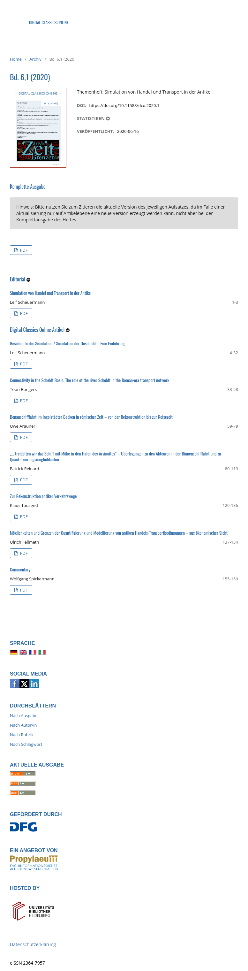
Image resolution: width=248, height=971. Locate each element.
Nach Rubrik (22, 735)
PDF (23, 250)
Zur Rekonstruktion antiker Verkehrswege (43, 496)
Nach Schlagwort (26, 744)
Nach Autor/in (23, 725)
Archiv (35, 59)
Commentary (20, 569)
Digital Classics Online (49, 22)
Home (16, 59)
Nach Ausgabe (24, 715)
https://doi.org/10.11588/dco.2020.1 (124, 105)
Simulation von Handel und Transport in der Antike (50, 292)
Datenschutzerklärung (33, 944)
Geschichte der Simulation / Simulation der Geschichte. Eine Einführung (67, 343)
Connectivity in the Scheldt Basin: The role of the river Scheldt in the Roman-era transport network (89, 380)
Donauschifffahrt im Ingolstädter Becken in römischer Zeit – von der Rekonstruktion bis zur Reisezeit (91, 416)
